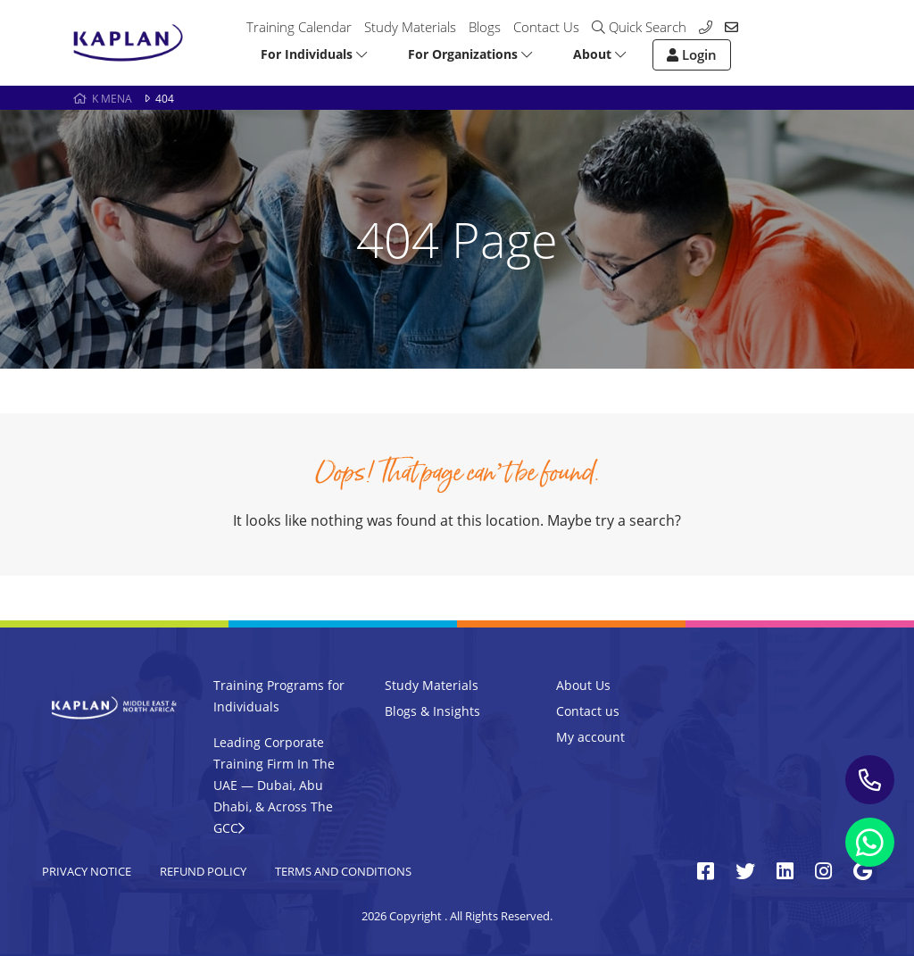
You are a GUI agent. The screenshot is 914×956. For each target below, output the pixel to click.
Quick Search (639, 27)
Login (692, 54)
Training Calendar (299, 27)
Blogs (485, 27)
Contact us (587, 710)
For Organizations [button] (470, 54)
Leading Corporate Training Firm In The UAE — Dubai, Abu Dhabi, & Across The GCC (274, 785)
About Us (583, 685)
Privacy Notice (86, 871)
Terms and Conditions (343, 871)
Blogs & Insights (432, 710)
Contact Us (546, 27)
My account (590, 736)
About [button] (599, 54)
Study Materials (410, 27)
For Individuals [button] (314, 54)
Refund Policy (203, 871)
